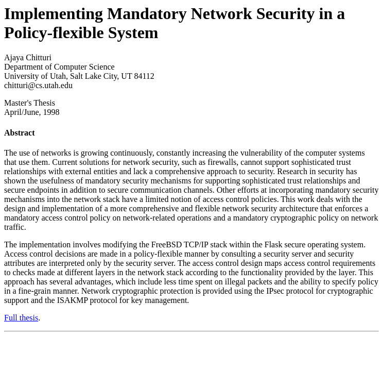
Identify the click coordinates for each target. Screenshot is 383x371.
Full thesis (21, 317)
